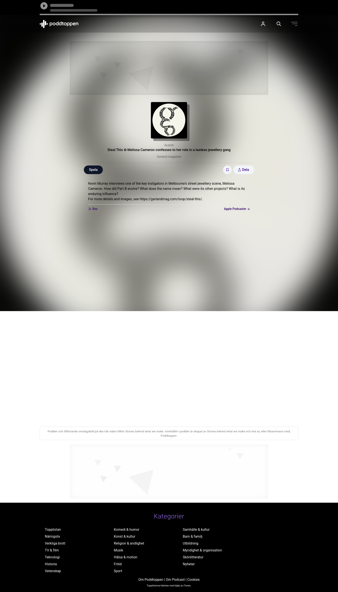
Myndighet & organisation (202, 550)
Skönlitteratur (193, 557)
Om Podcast (175, 580)
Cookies (193, 580)
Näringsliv (52, 536)
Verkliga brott (55, 543)
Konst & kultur (124, 536)
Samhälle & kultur (196, 529)
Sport (118, 571)
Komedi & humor (126, 529)
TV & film (52, 550)
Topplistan (53, 529)
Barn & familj (192, 536)
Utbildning (190, 543)
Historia (51, 564)
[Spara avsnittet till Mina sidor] (227, 169)
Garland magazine (169, 156)
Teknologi (52, 557)
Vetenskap (53, 571)
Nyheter (189, 564)
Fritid (118, 564)
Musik (118, 550)
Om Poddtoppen (150, 580)
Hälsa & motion (125, 557)
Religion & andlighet (129, 543)
